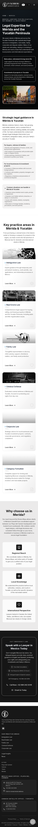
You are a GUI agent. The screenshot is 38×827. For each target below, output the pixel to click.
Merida (4, 771)
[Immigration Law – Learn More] (19, 267)
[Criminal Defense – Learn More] (19, 390)
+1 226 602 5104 (10, 809)
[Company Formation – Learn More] (19, 473)
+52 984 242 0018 (11, 788)
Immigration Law (7, 737)
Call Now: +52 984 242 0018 (19, 685)
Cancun (4, 767)
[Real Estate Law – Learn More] (19, 309)
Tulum (3, 769)
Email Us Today (19, 690)
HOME (4, 15)
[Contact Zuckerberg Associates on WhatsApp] (33, 822)
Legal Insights (6, 753)
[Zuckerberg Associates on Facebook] (3, 728)
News (3, 756)
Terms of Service (25, 819)
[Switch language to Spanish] (26, 4)
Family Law (5, 743)
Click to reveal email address (14, 791)
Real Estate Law (7, 740)
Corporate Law (7, 748)
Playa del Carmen (7, 765)
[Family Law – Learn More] (19, 350)
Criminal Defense (7, 745)
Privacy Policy (12, 819)
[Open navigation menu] (34, 5)
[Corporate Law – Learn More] (19, 431)
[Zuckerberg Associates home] (11, 5)
